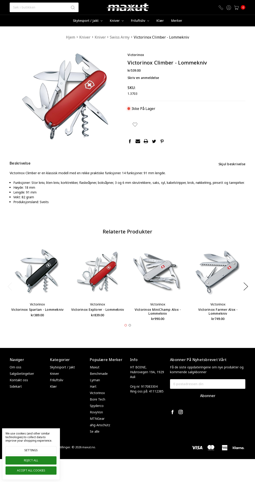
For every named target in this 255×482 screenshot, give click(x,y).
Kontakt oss (19, 388)
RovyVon (96, 420)
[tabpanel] (37, 290)
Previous (9, 295)
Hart (93, 395)
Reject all (31, 460)
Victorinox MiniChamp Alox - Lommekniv (158, 320)
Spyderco (97, 414)
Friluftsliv (140, 20)
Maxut (94, 375)
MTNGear (97, 427)
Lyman (95, 388)
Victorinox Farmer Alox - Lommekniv (218, 320)
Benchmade (99, 382)
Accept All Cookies (31, 470)
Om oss (15, 375)
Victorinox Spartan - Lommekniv (37, 318)
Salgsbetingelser (22, 382)
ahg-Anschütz (100, 433)
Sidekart (16, 395)
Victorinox (97, 401)
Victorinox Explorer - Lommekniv (97, 318)
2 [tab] (130, 334)
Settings (31, 450)
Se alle (94, 440)
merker (176, 20)
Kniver (117, 20)
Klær (160, 20)
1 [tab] (126, 334)
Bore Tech (97, 408)
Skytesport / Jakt (87, 20)
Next (245, 295)
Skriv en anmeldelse (143, 78)
